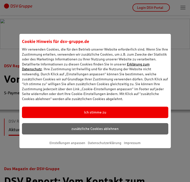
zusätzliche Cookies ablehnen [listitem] (95, 129)
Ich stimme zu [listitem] (95, 112)
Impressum (132, 143)
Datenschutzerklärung (104, 143)
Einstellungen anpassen (67, 143)
